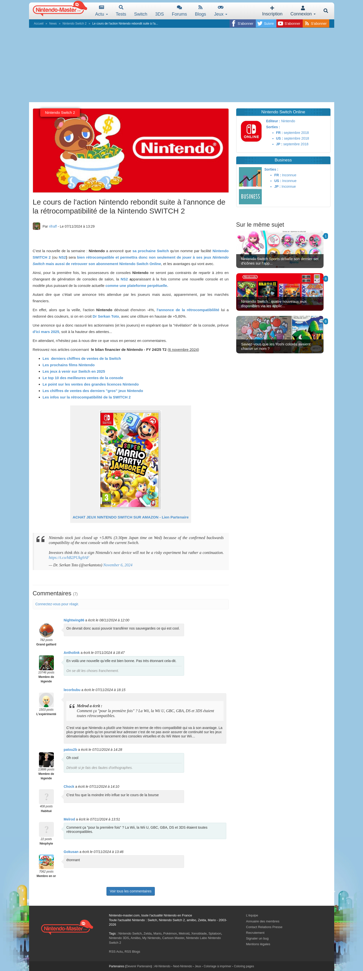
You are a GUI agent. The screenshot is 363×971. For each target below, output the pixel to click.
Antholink (72, 653)
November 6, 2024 (117, 565)
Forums (179, 11)
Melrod (69, 819)
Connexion (302, 11)
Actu (101, 11)
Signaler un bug (257, 938)
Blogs (200, 11)
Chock (69, 787)
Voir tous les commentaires (130, 891)
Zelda (147, 933)
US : (279, 138)
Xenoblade (199, 933)
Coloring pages (244, 966)
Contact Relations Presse (264, 927)
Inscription (272, 11)
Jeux (220, 11)
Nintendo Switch (130, 933)
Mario (157, 933)
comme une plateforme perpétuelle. (136, 285)
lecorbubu (72, 690)
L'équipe (252, 915)
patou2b (70, 750)
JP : (279, 144)
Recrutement (255, 933)
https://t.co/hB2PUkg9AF (69, 557)
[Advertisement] (181, 65)
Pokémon (170, 933)
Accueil (39, 23)
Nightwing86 (74, 620)
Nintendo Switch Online (140, 264)
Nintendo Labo (196, 938)
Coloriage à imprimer (217, 966)
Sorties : (273, 127)
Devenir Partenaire (138, 966)
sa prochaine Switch (150, 251)
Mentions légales (258, 944)
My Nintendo (151, 938)
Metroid (184, 933)
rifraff (53, 226)
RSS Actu (116, 951)
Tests (121, 11)
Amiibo (135, 938)
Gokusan (71, 852)
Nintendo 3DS (119, 938)
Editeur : (273, 121)
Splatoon (214, 933)
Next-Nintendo (182, 966)
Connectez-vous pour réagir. (57, 604)
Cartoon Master (173, 938)
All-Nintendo (162, 966)
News (53, 23)
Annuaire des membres (262, 921)
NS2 (62, 257)
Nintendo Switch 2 (75, 23)
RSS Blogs (132, 951)
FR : (279, 133)
